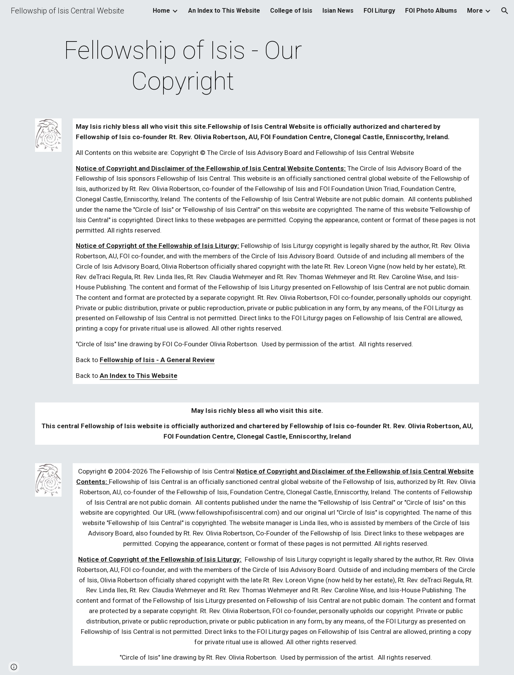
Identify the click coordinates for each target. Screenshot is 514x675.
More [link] (475, 10)
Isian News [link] (338, 10)
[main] (183, 66)
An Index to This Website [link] (224, 10)
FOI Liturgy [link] (379, 10)
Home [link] (161, 10)
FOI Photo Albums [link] (431, 10)
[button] (505, 11)
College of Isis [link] (291, 10)
